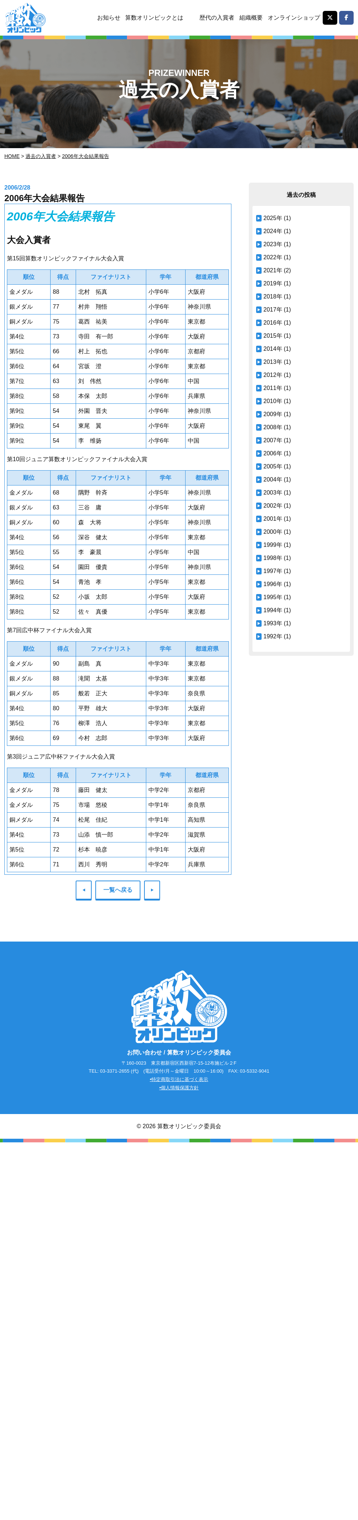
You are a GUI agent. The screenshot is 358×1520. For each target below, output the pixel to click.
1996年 (272, 584)
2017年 (272, 309)
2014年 (272, 349)
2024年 (272, 231)
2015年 (272, 336)
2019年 (272, 283)
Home (12, 156)
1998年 (272, 558)
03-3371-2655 (115, 1071)
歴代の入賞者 (216, 18)
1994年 (272, 610)
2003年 (272, 492)
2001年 (272, 519)
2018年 (272, 296)
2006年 (272, 453)
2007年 (272, 440)
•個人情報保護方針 (179, 1088)
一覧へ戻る (117, 890)
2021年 (272, 270)
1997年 (272, 571)
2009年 (272, 414)
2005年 (272, 466)
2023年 (272, 244)
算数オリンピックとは (154, 18)
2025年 (272, 218)
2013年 (272, 362)
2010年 (272, 401)
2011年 (272, 388)
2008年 (272, 427)
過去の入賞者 (40, 156)
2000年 (272, 532)
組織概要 (251, 18)
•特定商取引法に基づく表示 (179, 1079)
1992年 (272, 636)
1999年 (272, 545)
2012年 (272, 375)
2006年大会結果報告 (85, 156)
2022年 (272, 257)
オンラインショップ (294, 18)
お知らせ (108, 18)
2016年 (272, 323)
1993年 (272, 623)
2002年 (272, 506)
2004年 (272, 479)
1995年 (272, 597)
